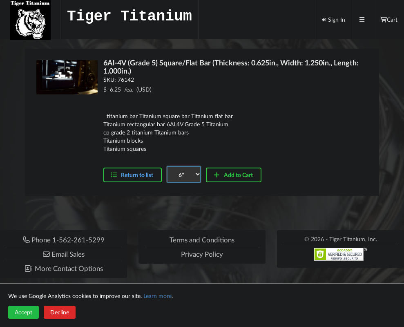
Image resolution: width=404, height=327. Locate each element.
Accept (23, 312)
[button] (63, 254)
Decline (59, 312)
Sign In (333, 19)
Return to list (137, 174)
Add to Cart (233, 174)
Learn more (157, 295)
